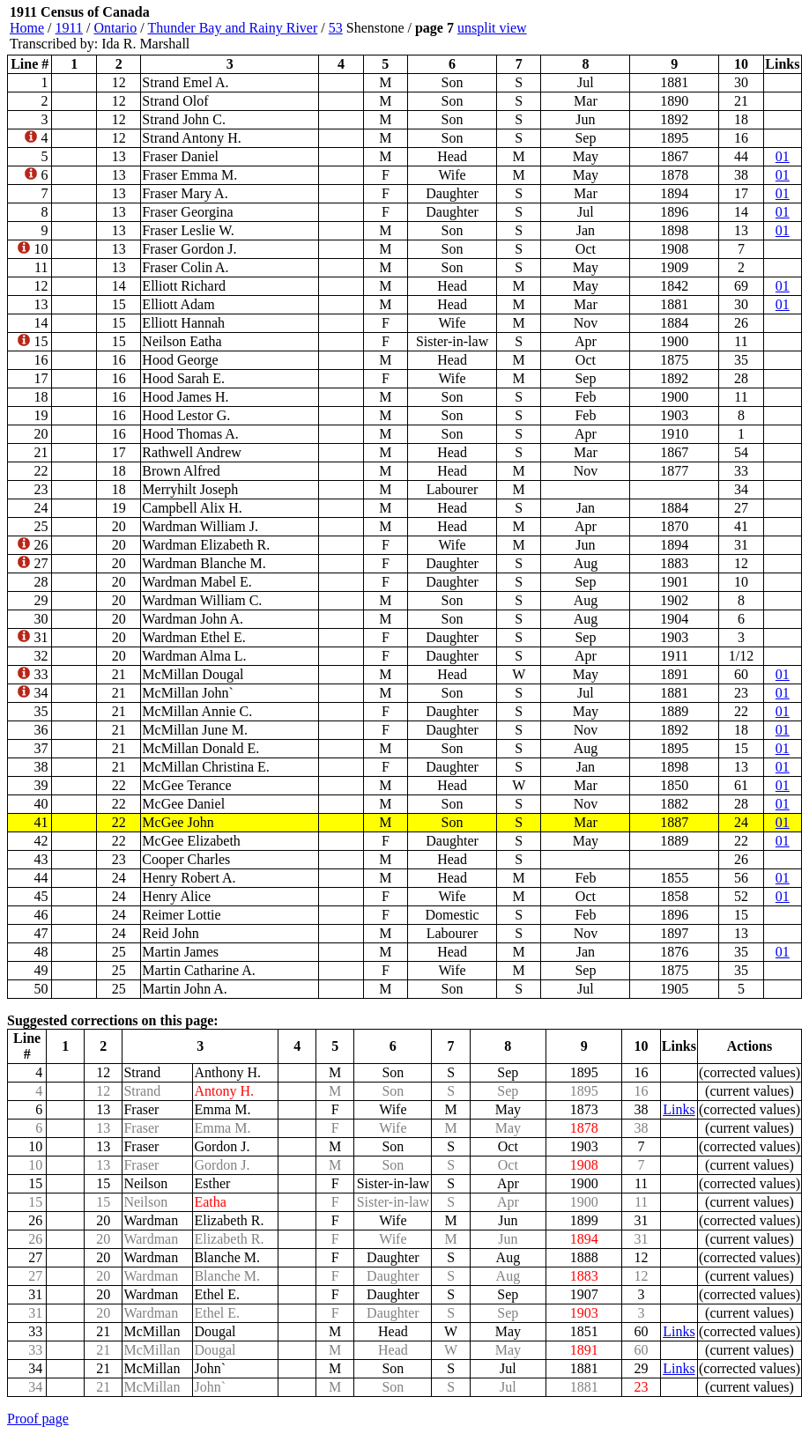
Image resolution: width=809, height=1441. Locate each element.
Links (678, 1109)
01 (783, 156)
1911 (69, 27)
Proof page (38, 1418)
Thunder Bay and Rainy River (232, 27)
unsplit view (492, 27)
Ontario (115, 27)
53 (336, 27)
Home (27, 27)
